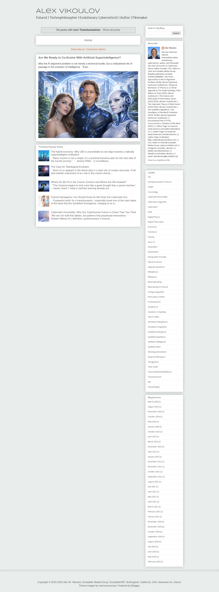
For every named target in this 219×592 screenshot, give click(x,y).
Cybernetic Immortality (157, 197)
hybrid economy (155, 262)
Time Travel (153, 367)
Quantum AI (153, 307)
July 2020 (152, 547)
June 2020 (152, 552)
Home (88, 40)
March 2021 (153, 507)
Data (150, 212)
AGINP (150, 187)
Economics (152, 227)
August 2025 (153, 407)
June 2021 (152, 492)
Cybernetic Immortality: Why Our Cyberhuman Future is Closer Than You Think (93, 212)
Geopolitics (153, 247)
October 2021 (154, 472)
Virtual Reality (154, 387)
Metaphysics (153, 272)
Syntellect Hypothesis (157, 337)
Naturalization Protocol (158, 287)
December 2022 (155, 447)
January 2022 (153, 457)
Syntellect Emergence (157, 332)
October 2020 (154, 532)
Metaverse (152, 277)
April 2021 (152, 502)
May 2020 (152, 557)
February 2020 (154, 562)
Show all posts (111, 29)
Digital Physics (154, 217)
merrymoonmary (107, 585)
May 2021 (152, 497)
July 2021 (152, 487)
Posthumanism (154, 302)
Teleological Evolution (157, 352)
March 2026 (153, 402)
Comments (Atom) (96, 49)
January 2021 (153, 517)
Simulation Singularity (157, 327)
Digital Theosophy (155, 222)
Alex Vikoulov (68, 11)
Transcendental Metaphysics (160, 372)
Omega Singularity (156, 292)
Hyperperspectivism (156, 267)
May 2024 (152, 422)
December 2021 (155, 462)
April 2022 (152, 452)
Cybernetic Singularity (157, 202)
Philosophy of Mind (156, 297)
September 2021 (155, 477)
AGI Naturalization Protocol (159, 182)
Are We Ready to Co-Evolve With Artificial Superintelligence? (79, 57)
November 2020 (155, 527)
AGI (149, 177)
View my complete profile (159, 160)
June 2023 (152, 437)
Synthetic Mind (154, 347)
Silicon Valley (153, 317)
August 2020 (153, 542)
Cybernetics (153, 207)
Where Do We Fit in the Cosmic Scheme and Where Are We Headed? (88, 182)
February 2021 (154, 512)
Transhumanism (155, 377)
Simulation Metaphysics (158, 322)
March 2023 (153, 442)
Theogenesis (153, 362)
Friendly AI (152, 232)
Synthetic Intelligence (157, 342)
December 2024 (155, 412)
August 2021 (153, 482)
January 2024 (153, 427)
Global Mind (153, 252)
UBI (149, 382)
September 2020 (155, 537)
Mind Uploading (155, 282)
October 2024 (154, 417)
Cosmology (153, 192)
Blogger (135, 585)
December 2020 (155, 522)
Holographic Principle (157, 257)
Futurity (151, 237)
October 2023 (154, 432)
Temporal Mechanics (156, 357)
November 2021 (155, 467)
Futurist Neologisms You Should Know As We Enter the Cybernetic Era (89, 197)
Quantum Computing (157, 312)
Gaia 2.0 (151, 242)
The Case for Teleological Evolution (70, 167)
